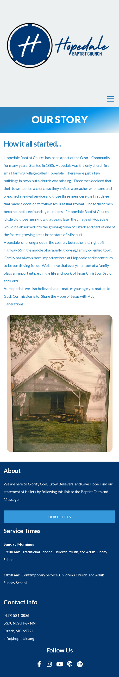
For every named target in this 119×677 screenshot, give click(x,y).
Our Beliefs (59, 516)
